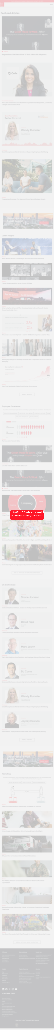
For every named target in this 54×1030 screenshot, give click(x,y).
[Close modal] (42, 512)
